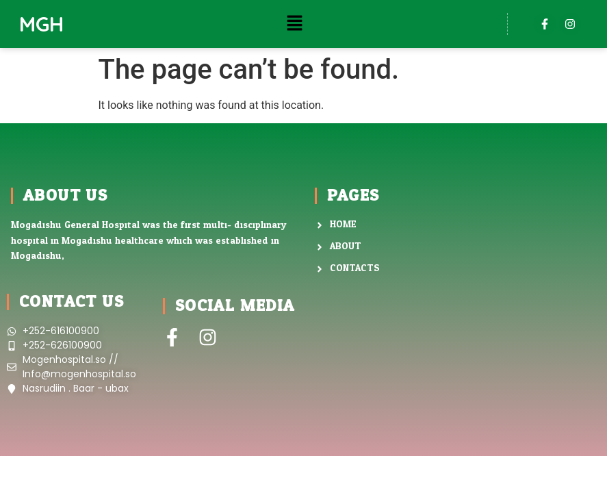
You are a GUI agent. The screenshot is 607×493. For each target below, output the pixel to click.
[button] (294, 24)
